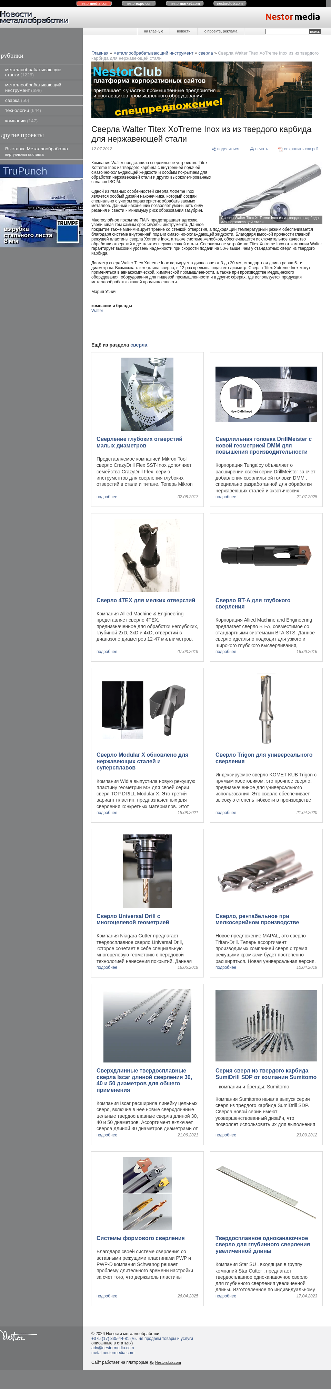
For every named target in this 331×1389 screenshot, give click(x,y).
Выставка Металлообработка (36, 151)
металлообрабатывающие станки (33, 72)
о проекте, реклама (221, 31)
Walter (97, 310)
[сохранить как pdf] (298, 149)
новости (183, 31)
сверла (206, 53)
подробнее (107, 497)
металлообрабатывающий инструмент (33, 87)
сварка (17, 100)
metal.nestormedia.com (112, 1352)
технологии (23, 110)
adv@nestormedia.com (112, 1347)
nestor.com (94, 3)
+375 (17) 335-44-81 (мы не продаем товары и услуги (142, 1338)
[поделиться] (225, 149)
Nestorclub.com (168, 1362)
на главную (153, 31)
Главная (99, 53)
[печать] (259, 149)
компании (21, 120)
